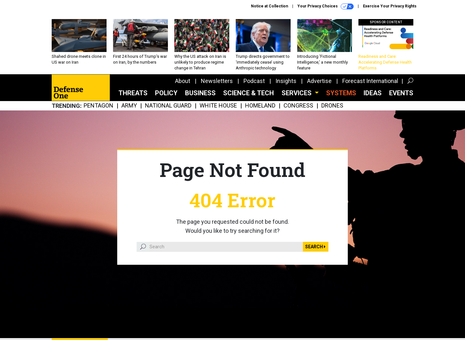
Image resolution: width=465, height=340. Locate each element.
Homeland (260, 106)
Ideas (373, 93)
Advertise (319, 80)
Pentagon (98, 106)
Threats (133, 93)
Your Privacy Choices (325, 6)
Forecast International (370, 80)
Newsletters (217, 80)
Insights (285, 80)
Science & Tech (248, 93)
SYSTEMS (341, 93)
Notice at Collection (269, 6)
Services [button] (297, 93)
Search (315, 246)
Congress (298, 106)
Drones (332, 106)
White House (218, 106)
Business (200, 93)
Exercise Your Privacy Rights (390, 6)
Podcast (254, 80)
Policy (166, 93)
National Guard (168, 106)
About (182, 80)
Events (401, 93)
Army (129, 106)
